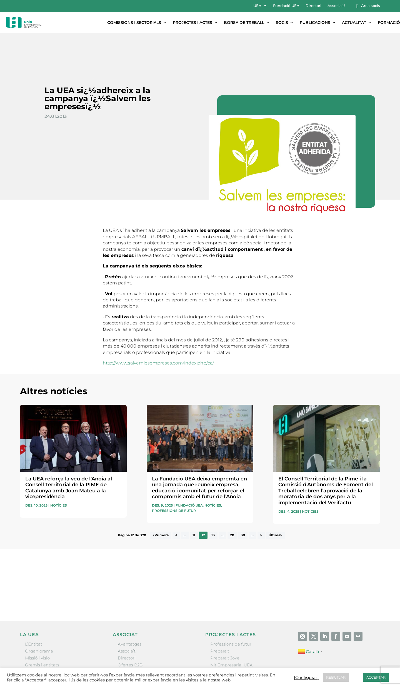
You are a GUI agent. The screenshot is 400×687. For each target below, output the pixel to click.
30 (243, 499)
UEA (257, 6)
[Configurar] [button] (306, 677)
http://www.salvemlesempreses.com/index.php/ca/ (158, 326)
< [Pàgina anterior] (176, 499)
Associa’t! (336, 6)
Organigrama (39, 614)
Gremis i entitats (42, 628)
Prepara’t (219, 614)
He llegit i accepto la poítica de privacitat (279, 551)
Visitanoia (220, 649)
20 (232, 499)
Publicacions (315, 22)
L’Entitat (33, 607)
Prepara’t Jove (224, 621)
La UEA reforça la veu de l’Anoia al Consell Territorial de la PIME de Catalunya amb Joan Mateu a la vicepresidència (68, 451)
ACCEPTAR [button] (376, 677)
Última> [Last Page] (275, 499)
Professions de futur (174, 474)
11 (193, 499)
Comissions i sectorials (134, 22)
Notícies (58, 469)
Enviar (367, 561)
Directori (313, 6)
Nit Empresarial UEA (231, 628)
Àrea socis (370, 6)
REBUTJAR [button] (336, 677)
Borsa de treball (244, 22)
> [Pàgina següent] (261, 499)
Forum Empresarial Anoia (236, 635)
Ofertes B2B (130, 628)
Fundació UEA (286, 6)
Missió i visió (37, 621)
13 (213, 499)
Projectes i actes (192, 22)
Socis (282, 22)
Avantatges (129, 607)
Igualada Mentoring (230, 642)
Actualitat (354, 22)
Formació (389, 22)
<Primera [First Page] (160, 499)
